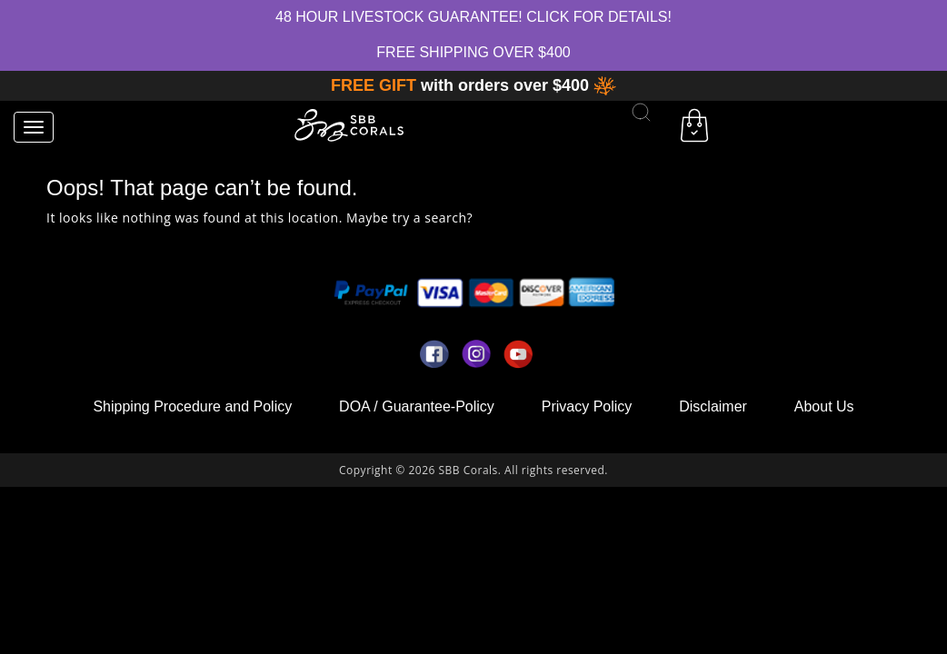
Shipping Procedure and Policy (192, 406)
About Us (824, 406)
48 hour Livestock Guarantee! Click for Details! (473, 17)
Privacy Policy (587, 406)
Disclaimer (713, 406)
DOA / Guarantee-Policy (416, 406)
